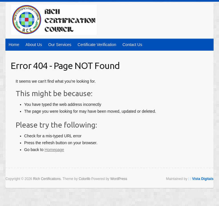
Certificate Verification (97, 44)
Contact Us (132, 44)
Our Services (59, 44)
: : (201, 179)
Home (14, 44)
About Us (34, 44)
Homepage (54, 149)
